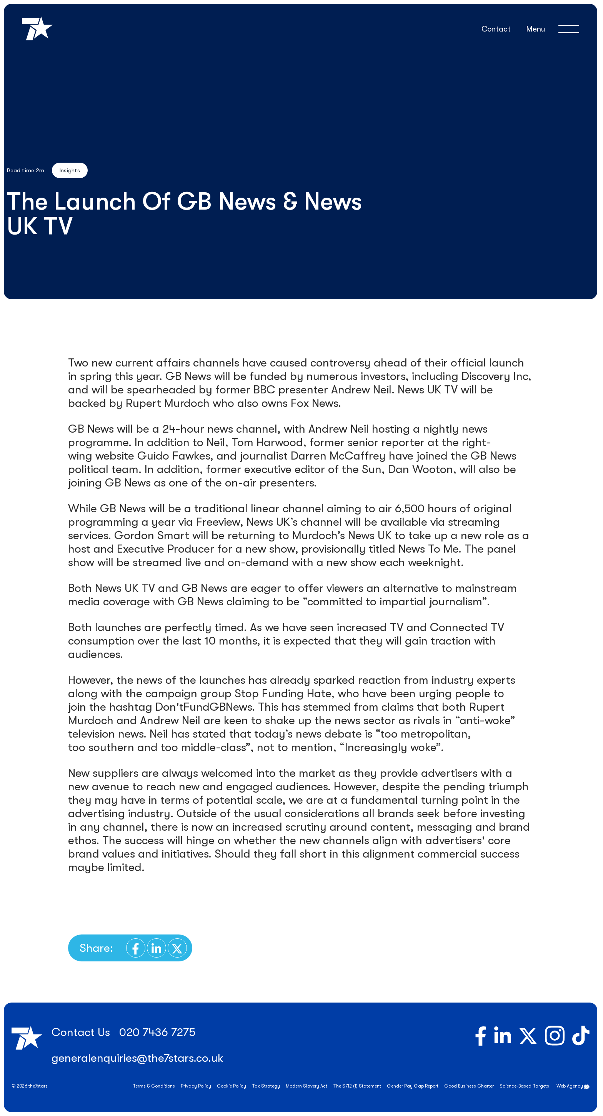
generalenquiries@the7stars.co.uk (137, 1057)
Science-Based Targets (524, 1086)
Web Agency (569, 1086)
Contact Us (81, 1032)
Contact (496, 29)
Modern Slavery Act (306, 1086)
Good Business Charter (469, 1086)
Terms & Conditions (154, 1086)
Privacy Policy (196, 1086)
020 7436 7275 (157, 1032)
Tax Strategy (266, 1086)
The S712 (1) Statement (357, 1086)
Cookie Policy (231, 1086)
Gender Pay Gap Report (412, 1086)
